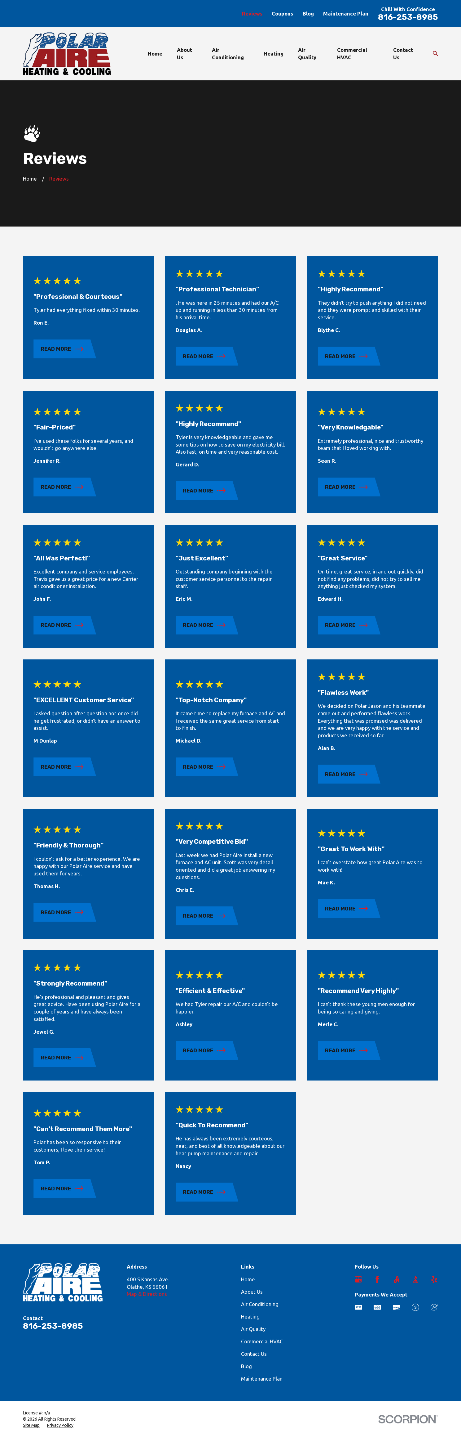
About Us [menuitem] (184, 53)
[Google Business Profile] (358, 1279)
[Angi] (396, 1279)
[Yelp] (434, 1279)
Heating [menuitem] (273, 53)
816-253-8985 (408, 17)
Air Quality (253, 1329)
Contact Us (254, 1354)
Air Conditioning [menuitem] (228, 53)
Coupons (282, 13)
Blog (308, 13)
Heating (250, 1316)
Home (248, 1279)
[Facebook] (377, 1279)
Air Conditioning (260, 1304)
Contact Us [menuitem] (403, 53)
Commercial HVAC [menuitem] (352, 53)
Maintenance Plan (345, 13)
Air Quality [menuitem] (307, 53)
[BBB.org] (415, 1279)
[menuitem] (31, 1425)
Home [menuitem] (155, 53)
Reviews (252, 13)
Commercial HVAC (262, 1341)
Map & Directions (147, 1294)
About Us (252, 1292)
